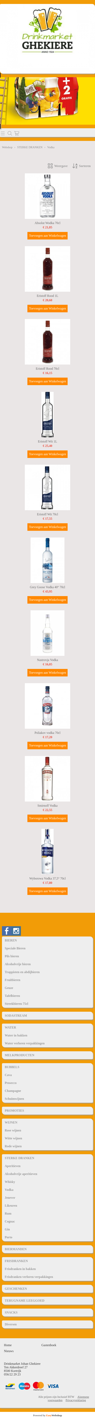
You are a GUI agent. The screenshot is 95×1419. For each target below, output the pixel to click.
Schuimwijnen (14, 1098)
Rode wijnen (13, 1146)
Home (8, 1345)
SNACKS (11, 1312)
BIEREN (11, 940)
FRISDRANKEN (16, 1261)
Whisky (10, 1181)
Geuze (9, 988)
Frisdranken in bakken (20, 1269)
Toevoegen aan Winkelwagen (47, 235)
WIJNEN (11, 1122)
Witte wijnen (13, 1138)
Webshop (7, 147)
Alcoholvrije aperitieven (21, 1174)
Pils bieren (12, 956)
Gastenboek (48, 1345)
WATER (10, 1027)
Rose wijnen (13, 1130)
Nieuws (9, 1351)
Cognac (10, 1221)
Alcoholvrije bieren (18, 964)
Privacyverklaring (76, 1400)
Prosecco (11, 1083)
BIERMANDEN (16, 1249)
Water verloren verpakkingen (25, 1043)
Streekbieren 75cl (16, 1003)
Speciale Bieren (15, 948)
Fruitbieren (12, 980)
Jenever (10, 1197)
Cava (8, 1075)
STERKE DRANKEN (19, 1158)
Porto (8, 1237)
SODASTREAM (16, 1015)
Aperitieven (12, 1166)
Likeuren (11, 1205)
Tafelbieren (12, 995)
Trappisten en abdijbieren (22, 972)
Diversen (11, 1324)
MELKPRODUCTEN (19, 1055)
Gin (7, 1229)
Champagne (13, 1090)
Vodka (9, 1189)
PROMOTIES (14, 1110)
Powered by (47, 1415)
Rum (8, 1213)
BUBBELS (12, 1067)
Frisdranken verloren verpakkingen (29, 1276)
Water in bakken (16, 1035)
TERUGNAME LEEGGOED (24, 1300)
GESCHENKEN (16, 1288)
